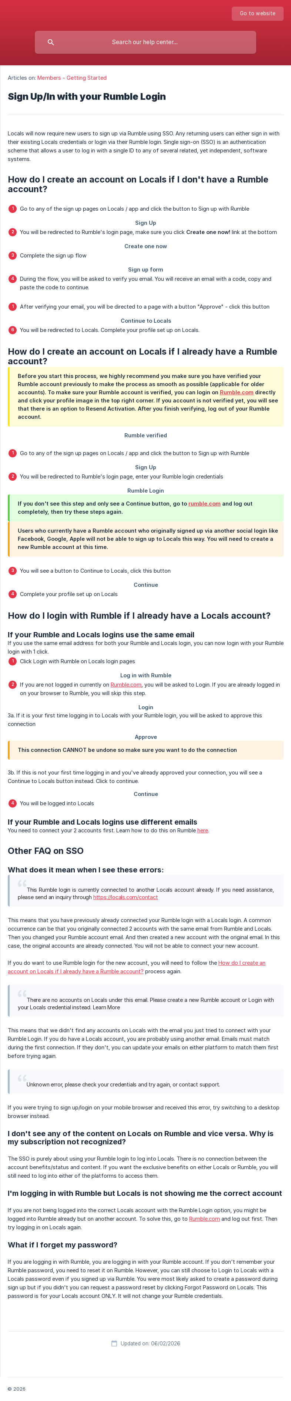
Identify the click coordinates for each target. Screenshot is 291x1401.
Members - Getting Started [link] (72, 78)
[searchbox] (145, 42)
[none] (258, 14)
